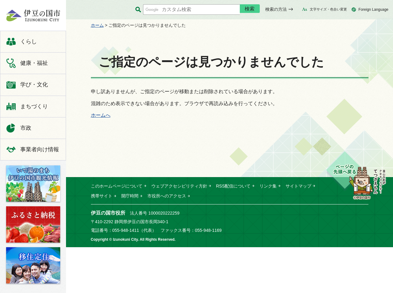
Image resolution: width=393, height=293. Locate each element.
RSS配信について (233, 186)
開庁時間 (129, 195)
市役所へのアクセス (166, 195)
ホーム (97, 25)
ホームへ (101, 115)
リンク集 (268, 186)
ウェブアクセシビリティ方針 (179, 186)
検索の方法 (276, 9)
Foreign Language (373, 9)
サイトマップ (298, 186)
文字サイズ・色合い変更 (328, 9)
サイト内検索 (138, 9)
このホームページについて (116, 186)
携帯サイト (101, 195)
